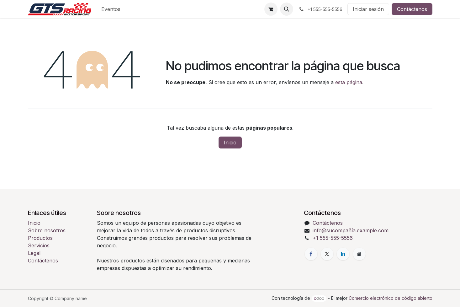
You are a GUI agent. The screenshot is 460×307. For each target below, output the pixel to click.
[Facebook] (311, 254)
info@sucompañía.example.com (351, 230)
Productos (40, 238)
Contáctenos (412, 9)
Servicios (39, 245)
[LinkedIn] (343, 254)
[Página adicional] (359, 254)
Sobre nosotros (47, 230)
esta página (348, 82)
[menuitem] (111, 9)
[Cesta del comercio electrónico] (271, 9)
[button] (286, 9)
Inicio (230, 142)
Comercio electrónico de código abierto (390, 298)
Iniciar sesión (368, 9)
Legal (34, 253)
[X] (327, 254)
